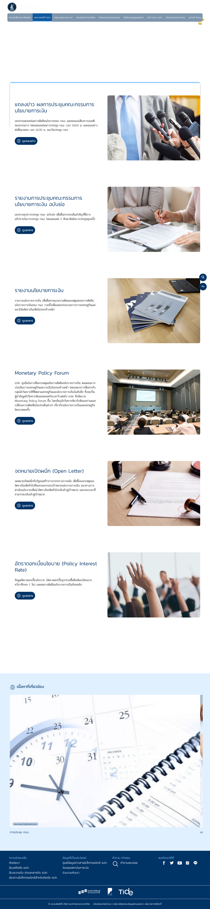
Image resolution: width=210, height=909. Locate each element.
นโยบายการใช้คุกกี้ (153, 904)
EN (198, 10)
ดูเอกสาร (25, 230)
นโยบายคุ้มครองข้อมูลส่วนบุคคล (128, 904)
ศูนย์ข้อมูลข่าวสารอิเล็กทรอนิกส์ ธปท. (85, 862)
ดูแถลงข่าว (26, 141)
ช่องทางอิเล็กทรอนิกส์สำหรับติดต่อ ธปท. (33, 877)
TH (195, 10)
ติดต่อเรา (14, 862)
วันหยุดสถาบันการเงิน (76, 867)
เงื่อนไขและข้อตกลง (102, 904)
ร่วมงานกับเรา (71, 872)
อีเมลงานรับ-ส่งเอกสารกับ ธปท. (28, 872)
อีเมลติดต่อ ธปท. (19, 867)
